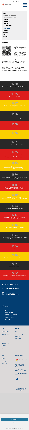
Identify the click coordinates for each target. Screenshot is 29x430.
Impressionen (9, 312)
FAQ (6, 310)
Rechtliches (8, 316)
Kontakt (12, 1)
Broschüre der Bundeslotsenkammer (12, 293)
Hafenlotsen (8, 26)
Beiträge (7, 319)
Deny (14, 422)
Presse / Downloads (11, 314)
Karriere (5, 30)
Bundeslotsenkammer (9, 16)
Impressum (21, 428)
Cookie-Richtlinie (8, 428)
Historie (7, 28)
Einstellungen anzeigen (14, 425)
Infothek (5, 32)
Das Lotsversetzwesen (12, 288)
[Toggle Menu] (24, 5)
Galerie (16, 333)
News (4, 34)
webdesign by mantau (21, 391)
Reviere (6, 19)
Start (4, 13)
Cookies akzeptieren (14, 419)
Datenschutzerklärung (15, 428)
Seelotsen (7, 24)
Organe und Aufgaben (6, 334)
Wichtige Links (9, 317)
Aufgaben (7, 21)
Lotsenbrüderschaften (10, 18)
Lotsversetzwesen (5, 336)
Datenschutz (18, 1)
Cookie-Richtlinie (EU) (6, 364)
